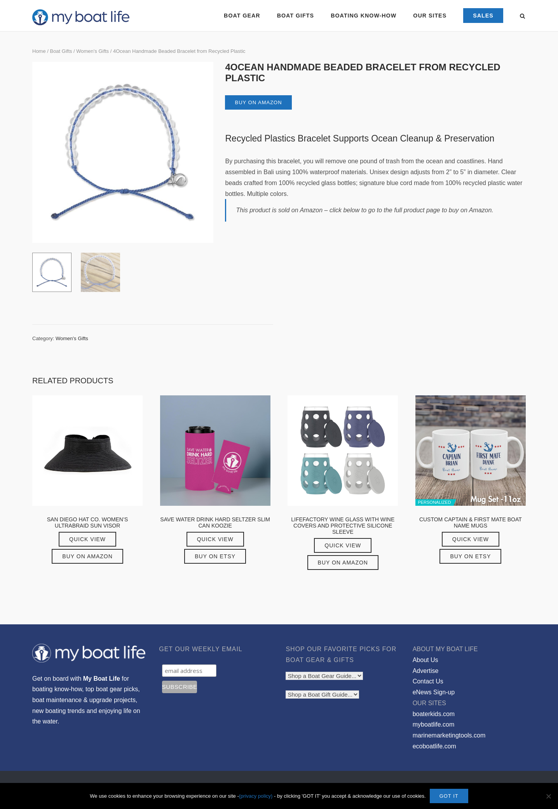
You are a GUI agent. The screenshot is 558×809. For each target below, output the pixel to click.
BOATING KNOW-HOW (363, 15)
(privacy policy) (256, 796)
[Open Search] (522, 16)
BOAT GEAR (242, 15)
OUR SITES (429, 15)
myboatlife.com (434, 724)
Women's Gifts (92, 51)
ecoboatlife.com (434, 746)
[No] (548, 796)
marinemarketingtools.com (449, 735)
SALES (483, 15)
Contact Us (428, 681)
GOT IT (449, 796)
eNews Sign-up (434, 692)
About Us (425, 660)
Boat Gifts (61, 51)
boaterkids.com (434, 714)
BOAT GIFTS (295, 15)
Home (39, 51)
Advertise (426, 670)
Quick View (87, 539)
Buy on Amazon (258, 102)
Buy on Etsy (215, 556)
